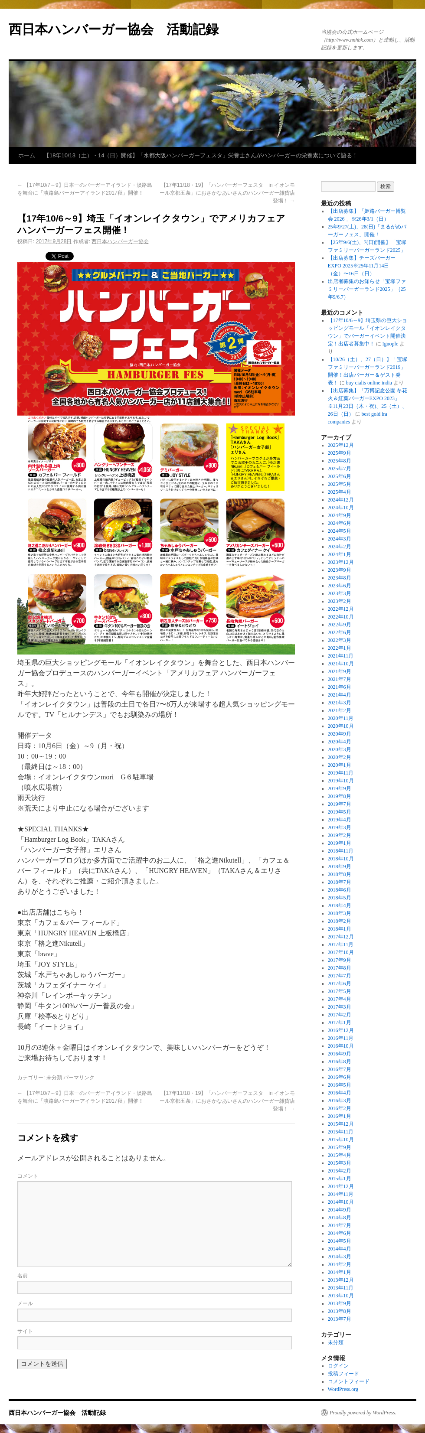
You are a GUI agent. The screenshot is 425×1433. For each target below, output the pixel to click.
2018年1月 (339, 929)
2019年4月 (339, 820)
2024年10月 (341, 508)
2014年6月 (339, 1233)
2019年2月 (339, 835)
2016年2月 (339, 1108)
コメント (27, 1176)
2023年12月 (341, 562)
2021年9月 (339, 671)
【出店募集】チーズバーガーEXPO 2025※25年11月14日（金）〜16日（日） (362, 266)
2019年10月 (341, 781)
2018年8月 (339, 874)
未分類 (54, 1078)
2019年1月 (339, 843)
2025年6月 (339, 476)
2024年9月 (339, 515)
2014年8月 (339, 1218)
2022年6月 (339, 632)
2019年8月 (339, 796)
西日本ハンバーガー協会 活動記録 (114, 29)
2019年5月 (339, 812)
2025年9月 (339, 453)
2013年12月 (341, 1280)
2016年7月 (339, 1069)
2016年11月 (341, 1038)
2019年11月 (341, 773)
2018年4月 (339, 905)
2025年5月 (339, 484)
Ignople (390, 344)
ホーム (26, 155)
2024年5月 (339, 531)
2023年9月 (339, 570)
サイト (25, 1331)
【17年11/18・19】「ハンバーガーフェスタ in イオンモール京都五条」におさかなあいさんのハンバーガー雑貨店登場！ (227, 193)
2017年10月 (341, 952)
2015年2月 (339, 1171)
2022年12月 (341, 609)
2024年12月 (341, 500)
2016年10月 (341, 1046)
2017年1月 (339, 1022)
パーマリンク (79, 1078)
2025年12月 (341, 445)
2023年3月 (339, 593)
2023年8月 (339, 578)
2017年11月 (341, 944)
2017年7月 (339, 976)
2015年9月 (339, 1147)
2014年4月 (339, 1249)
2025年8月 (339, 461)
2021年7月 (339, 679)
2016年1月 (339, 1116)
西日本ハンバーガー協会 (120, 241)
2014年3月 (339, 1257)
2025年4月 (339, 492)
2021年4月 (339, 695)
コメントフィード (348, 1381)
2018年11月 (341, 851)
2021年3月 (339, 703)
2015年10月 (341, 1140)
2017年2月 (339, 1015)
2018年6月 (339, 890)
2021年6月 (339, 687)
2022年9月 (339, 625)
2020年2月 (339, 757)
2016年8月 (339, 1061)
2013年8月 (339, 1311)
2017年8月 (339, 968)
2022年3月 (339, 640)
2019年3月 (339, 827)
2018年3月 (339, 913)
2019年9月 (339, 788)
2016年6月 (339, 1077)
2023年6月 (339, 586)
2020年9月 (339, 734)
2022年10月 (341, 617)
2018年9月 (339, 866)
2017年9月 (339, 960)
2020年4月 (339, 742)
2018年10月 (341, 859)
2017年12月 (341, 937)
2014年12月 (341, 1186)
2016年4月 (339, 1093)
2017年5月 (339, 991)
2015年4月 (339, 1155)
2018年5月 (339, 898)
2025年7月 (339, 469)
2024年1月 (339, 554)
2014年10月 (341, 1202)
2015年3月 (339, 1163)
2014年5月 (339, 1241)
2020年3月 (339, 749)
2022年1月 (339, 648)
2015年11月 (341, 1132)
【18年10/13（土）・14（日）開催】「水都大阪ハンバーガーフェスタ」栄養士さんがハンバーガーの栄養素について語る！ (201, 155)
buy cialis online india (369, 383)
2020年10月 (341, 726)
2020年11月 (341, 718)
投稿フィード (343, 1374)
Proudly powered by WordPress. (363, 1413)
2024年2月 (339, 547)
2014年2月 (339, 1264)
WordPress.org (343, 1389)
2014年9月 (339, 1210)
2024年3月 (339, 539)
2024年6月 (339, 523)
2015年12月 (341, 1124)
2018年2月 (339, 921)
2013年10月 (341, 1296)
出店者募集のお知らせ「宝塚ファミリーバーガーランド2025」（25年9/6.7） (367, 289)
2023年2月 (339, 601)
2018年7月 (339, 882)
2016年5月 (339, 1085)
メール (25, 1303)
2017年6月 (339, 983)
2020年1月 (339, 765)
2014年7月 (339, 1225)
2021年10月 (341, 664)
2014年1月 (339, 1272)
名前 (22, 1276)
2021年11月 (341, 656)
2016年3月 (339, 1101)
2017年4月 (339, 999)
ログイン (338, 1366)
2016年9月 (339, 1054)
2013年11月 (341, 1288)
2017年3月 (339, 1007)
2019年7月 (339, 804)
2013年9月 (339, 1303)
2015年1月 (339, 1179)
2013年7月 (339, 1319)
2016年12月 (341, 1030)
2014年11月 (341, 1194)
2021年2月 (339, 710)
